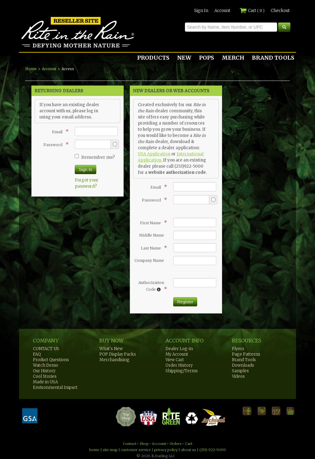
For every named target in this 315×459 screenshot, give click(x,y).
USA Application (154, 154)
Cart (252, 10)
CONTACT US (46, 348)
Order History (179, 365)
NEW (184, 57)
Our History (44, 370)
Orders (175, 443)
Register (185, 301)
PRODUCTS (153, 57)
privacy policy (165, 450)
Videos (238, 376)
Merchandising (114, 359)
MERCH (233, 57)
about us (188, 450)
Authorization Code (151, 286)
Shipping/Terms (181, 370)
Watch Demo (45, 365)
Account (222, 10)
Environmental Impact (55, 387)
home (94, 450)
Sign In (201, 10)
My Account (176, 354)
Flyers (238, 348)
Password (54, 144)
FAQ (37, 354)
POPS (206, 57)
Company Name (149, 260)
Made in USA (45, 382)
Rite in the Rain (41, 47)
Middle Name (151, 235)
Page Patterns (246, 354)
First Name (152, 222)
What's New (111, 348)
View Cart (174, 359)
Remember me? (95, 157)
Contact (129, 443)
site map (110, 450)
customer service (136, 450)
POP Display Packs (117, 354)
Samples (240, 370)
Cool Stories (45, 376)
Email (59, 131)
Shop (144, 443)
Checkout (280, 10)
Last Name (152, 248)
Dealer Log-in (179, 348)
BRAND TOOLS (273, 57)
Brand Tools (244, 359)
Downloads (243, 365)
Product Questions (51, 359)
